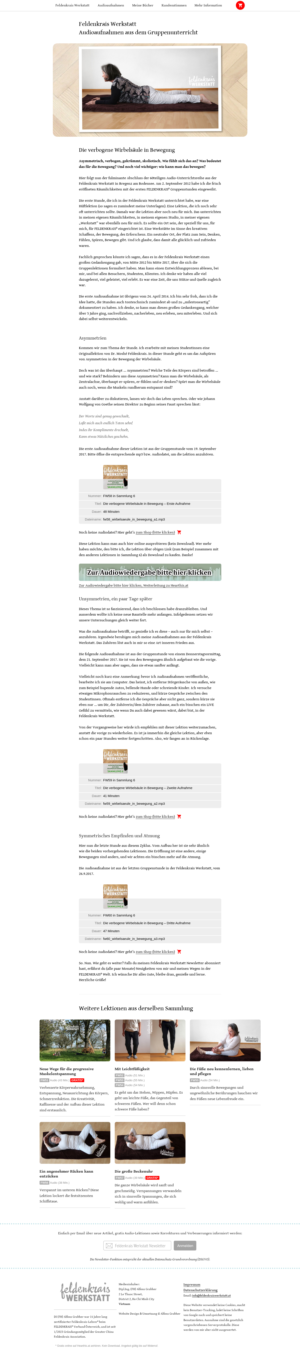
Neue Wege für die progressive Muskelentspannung (67, 1071)
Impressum (191, 1285)
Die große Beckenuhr (134, 1171)
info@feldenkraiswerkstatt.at (211, 1295)
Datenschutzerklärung (200, 1290)
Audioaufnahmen (111, 5)
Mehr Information (208, 5)
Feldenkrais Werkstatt (72, 5)
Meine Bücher (142, 5)
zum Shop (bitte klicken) (155, 532)
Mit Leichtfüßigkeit (132, 1069)
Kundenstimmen (174, 5)
